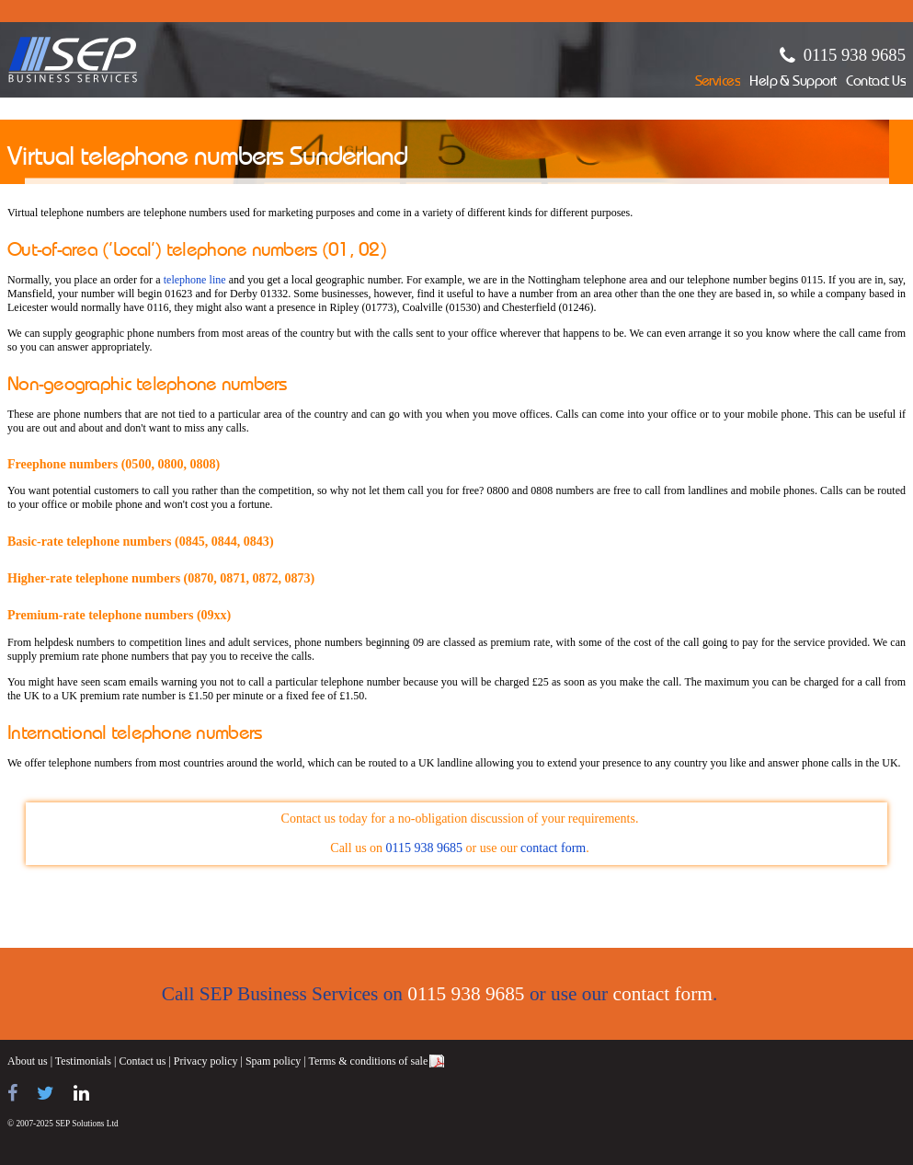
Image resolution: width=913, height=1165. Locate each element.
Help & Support (793, 82)
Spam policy (273, 1061)
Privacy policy (206, 1061)
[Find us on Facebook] (12, 1093)
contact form (553, 848)
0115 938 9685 (855, 54)
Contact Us (876, 82)
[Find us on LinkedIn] (81, 1093)
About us (27, 1061)
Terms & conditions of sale (368, 1061)
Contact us (142, 1061)
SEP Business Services (73, 60)
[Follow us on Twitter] (45, 1093)
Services (718, 82)
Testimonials (83, 1061)
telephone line (195, 279)
